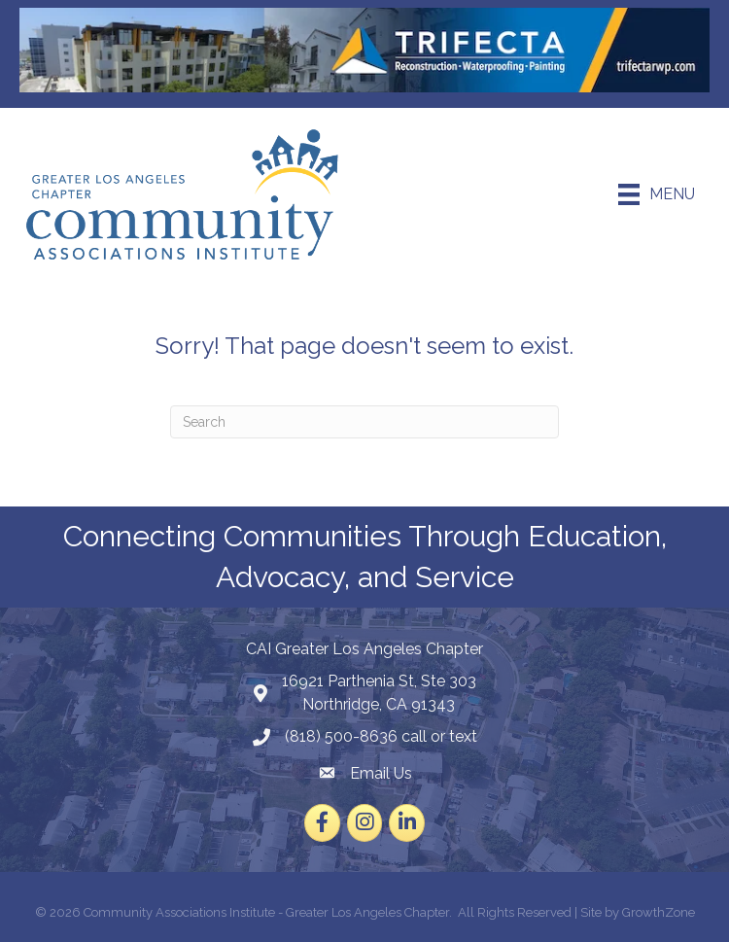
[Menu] (657, 194)
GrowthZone (658, 912)
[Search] (364, 421)
